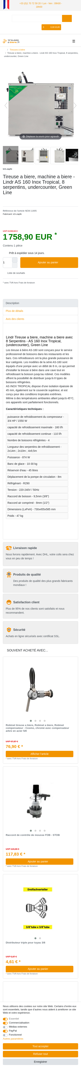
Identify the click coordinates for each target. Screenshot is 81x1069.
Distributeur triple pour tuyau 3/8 (25, 942)
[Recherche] (67, 18)
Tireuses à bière (17, 50)
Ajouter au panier (56, 262)
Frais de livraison (26, 282)
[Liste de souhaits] (39, 27)
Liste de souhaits (14, 273)
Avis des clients (15, 318)
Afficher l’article (39, 753)
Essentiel (14, 1018)
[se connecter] (26, 27)
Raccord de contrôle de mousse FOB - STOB (33, 835)
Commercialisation (19, 1022)
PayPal (13, 1030)
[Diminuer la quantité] (14, 265)
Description (12, 303)
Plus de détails (14, 310)
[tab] (40, 303)
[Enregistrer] (33, 27)
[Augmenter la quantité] (14, 260)
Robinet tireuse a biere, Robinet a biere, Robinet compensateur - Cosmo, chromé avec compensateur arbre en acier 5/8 (37, 728)
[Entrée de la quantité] (7, 262)
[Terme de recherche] (37, 18)
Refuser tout (40, 1053)
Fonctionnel (15, 1034)
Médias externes (18, 1026)
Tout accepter (40, 1046)
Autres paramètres (13, 1038)
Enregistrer (40, 1061)
